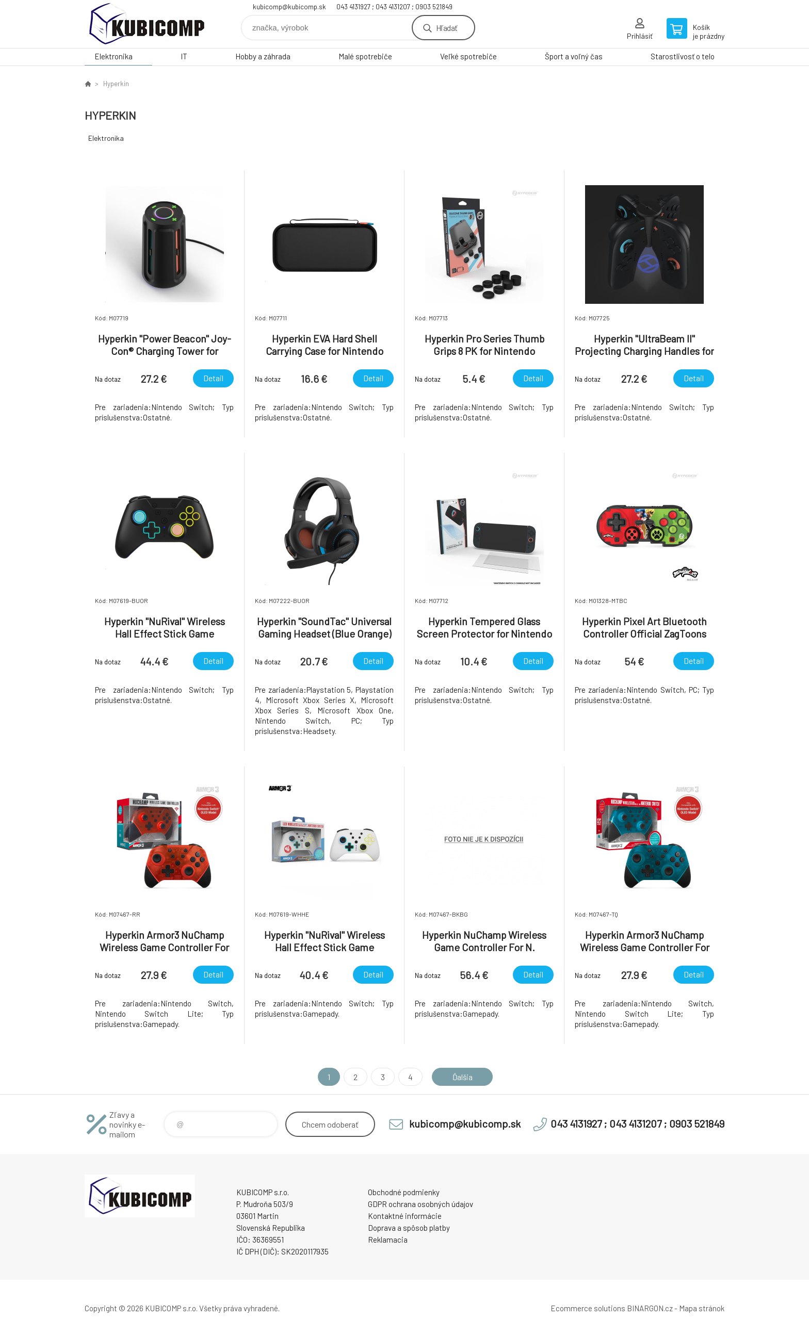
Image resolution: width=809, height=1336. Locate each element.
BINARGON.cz (650, 1308)
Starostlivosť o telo (683, 56)
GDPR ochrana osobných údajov (420, 1204)
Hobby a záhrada (262, 56)
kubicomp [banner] (146, 24)
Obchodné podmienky (404, 1192)
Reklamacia (388, 1239)
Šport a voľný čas (574, 56)
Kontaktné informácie (405, 1215)
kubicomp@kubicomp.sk (289, 7)
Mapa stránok (701, 1308)
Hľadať (446, 27)
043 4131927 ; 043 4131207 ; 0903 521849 (394, 7)
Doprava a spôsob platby (409, 1227)
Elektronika (113, 56)
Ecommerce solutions (588, 1308)
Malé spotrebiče (365, 56)
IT (184, 56)
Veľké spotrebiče (468, 56)
